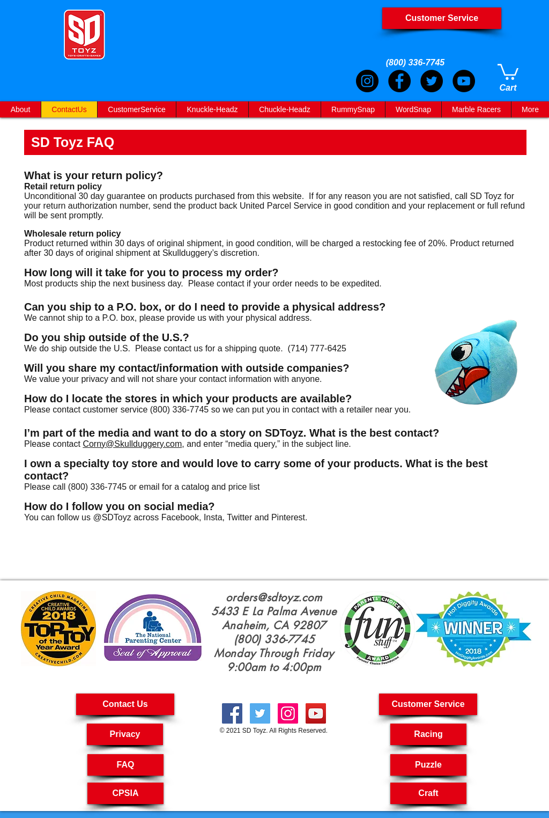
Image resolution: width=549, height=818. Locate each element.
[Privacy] (125, 734)
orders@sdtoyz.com (274, 598)
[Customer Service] (441, 18)
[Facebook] (399, 81)
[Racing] (428, 734)
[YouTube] (463, 81)
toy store (135, 463)
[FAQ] (125, 765)
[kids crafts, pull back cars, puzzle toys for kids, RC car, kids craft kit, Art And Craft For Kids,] (288, 713)
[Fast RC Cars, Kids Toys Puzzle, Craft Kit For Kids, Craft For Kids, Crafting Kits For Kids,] (260, 713)
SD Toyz (254, 730)
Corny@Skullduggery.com (132, 443)
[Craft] (428, 793)
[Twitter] (431, 81)
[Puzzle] (428, 765)
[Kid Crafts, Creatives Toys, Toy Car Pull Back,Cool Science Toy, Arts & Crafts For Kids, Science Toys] (232, 713)
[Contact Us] (125, 704)
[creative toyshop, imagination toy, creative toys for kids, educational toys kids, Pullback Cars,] (316, 713)
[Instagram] (367, 81)
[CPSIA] (125, 793)
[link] (508, 71)
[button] (428, 704)
